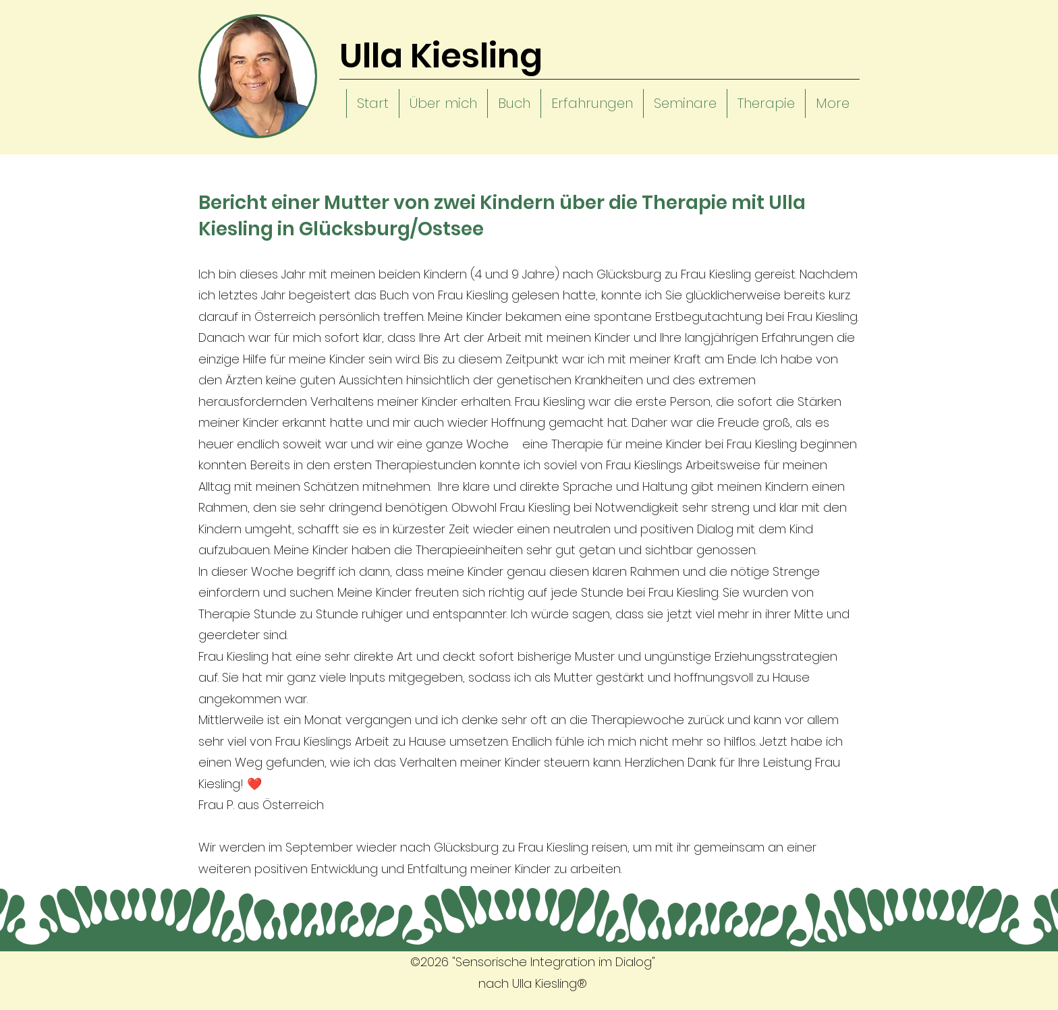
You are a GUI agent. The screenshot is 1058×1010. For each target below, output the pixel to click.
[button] (443, 103)
